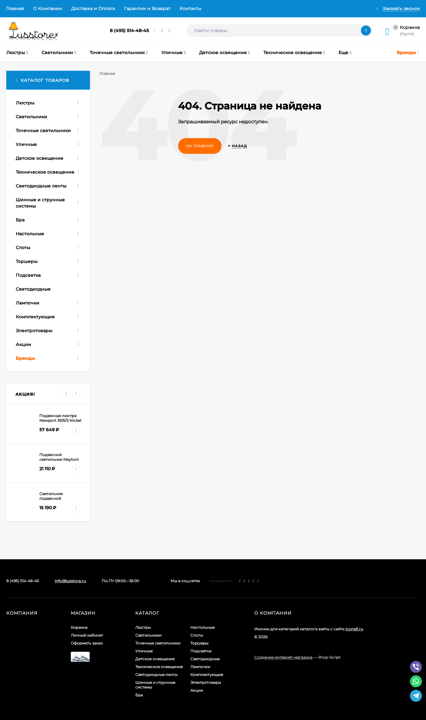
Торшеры (199, 643)
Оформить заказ (87, 643)
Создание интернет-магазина (283, 657)
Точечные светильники (157, 643)
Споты (196, 635)
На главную (200, 146)
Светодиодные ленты (156, 674)
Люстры (143, 627)
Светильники (148, 635)
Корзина (79, 627)
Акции (196, 690)
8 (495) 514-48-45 (129, 30)
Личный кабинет (87, 635)
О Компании (47, 8)
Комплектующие (206, 674)
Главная (15, 8)
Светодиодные (205, 658)
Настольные (202, 627)
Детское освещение (155, 658)
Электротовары (205, 682)
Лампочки (200, 666)
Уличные (144, 651)
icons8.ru (354, 629)
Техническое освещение (159, 666)
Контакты (190, 8)
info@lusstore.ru (70, 580)
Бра (139, 695)
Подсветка (200, 651)
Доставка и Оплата (93, 8)
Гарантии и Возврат (147, 8)
